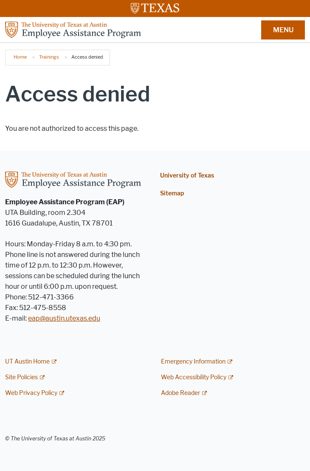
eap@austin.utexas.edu (64, 318)
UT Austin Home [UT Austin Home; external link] (27, 361)
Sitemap (172, 193)
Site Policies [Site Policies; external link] (21, 377)
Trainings (49, 57)
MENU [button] (283, 30)
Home (20, 57)
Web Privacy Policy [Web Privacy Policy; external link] (31, 393)
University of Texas (187, 175)
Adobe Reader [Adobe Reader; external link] (180, 393)
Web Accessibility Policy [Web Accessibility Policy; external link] (193, 377)
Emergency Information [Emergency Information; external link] (193, 361)
